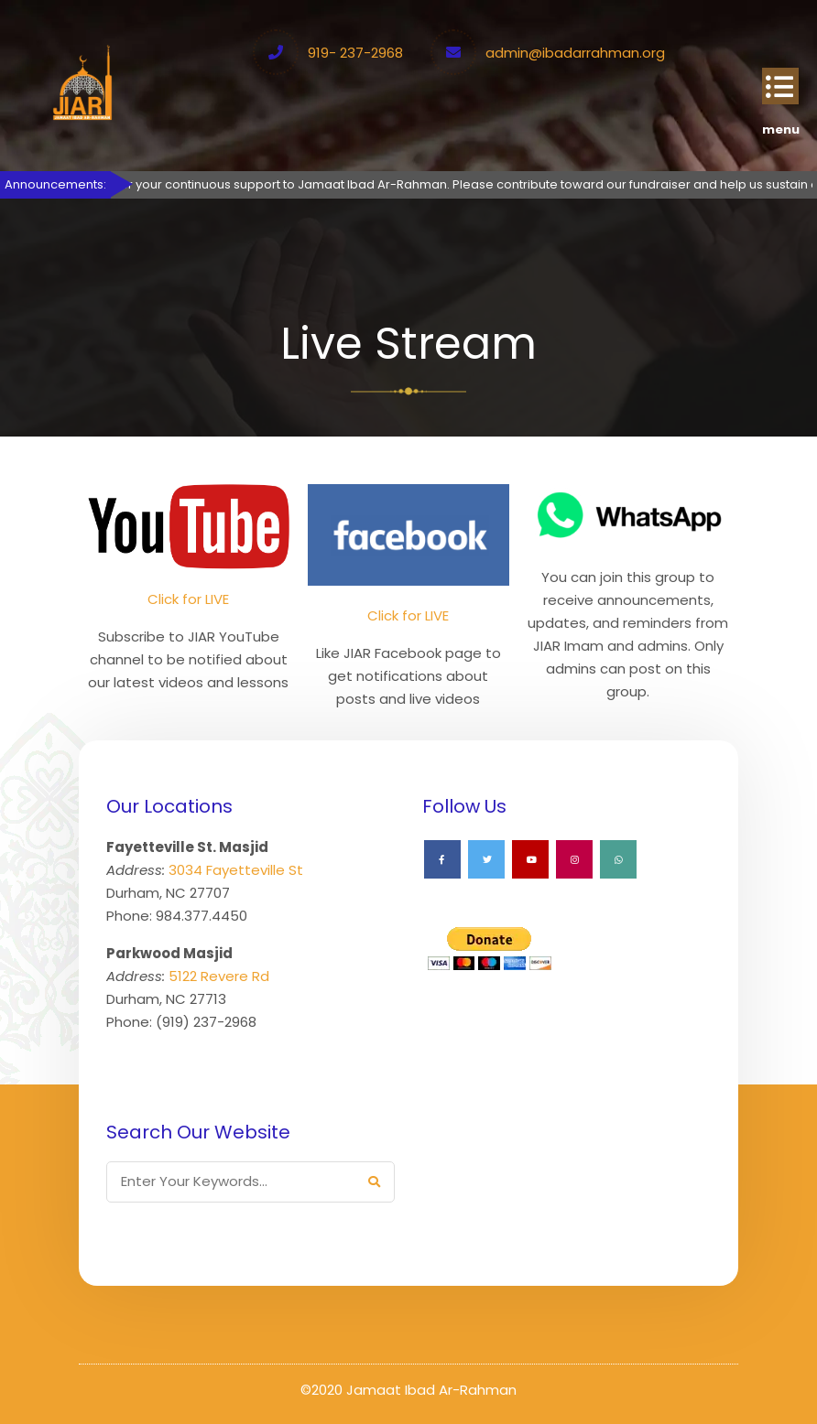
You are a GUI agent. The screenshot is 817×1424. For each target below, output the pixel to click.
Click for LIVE (188, 599)
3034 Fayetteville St (236, 869)
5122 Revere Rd (219, 976)
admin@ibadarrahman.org (575, 52)
